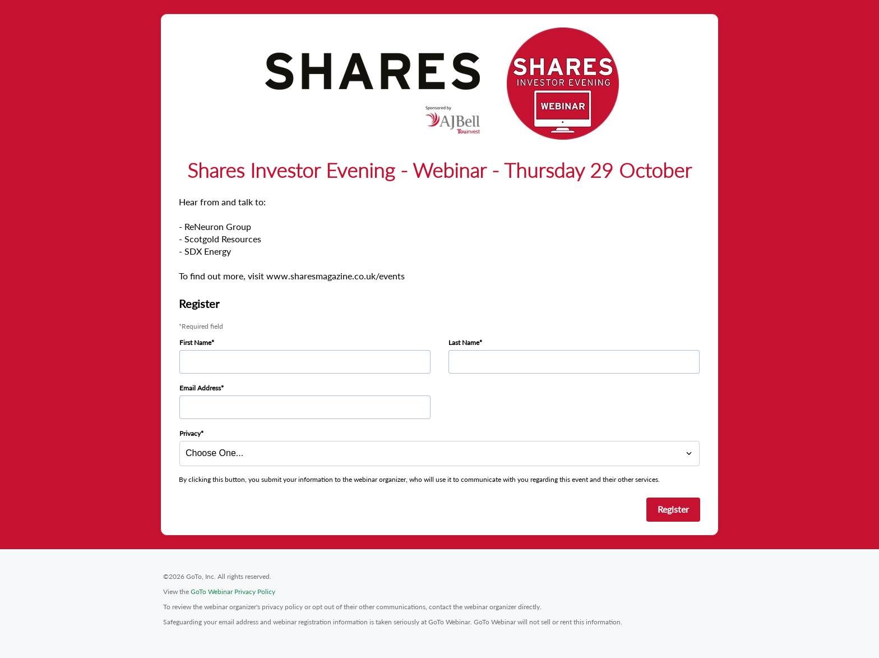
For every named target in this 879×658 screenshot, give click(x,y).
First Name (195, 342)
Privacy (190, 433)
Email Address (200, 388)
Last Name (463, 342)
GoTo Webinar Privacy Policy (233, 591)
